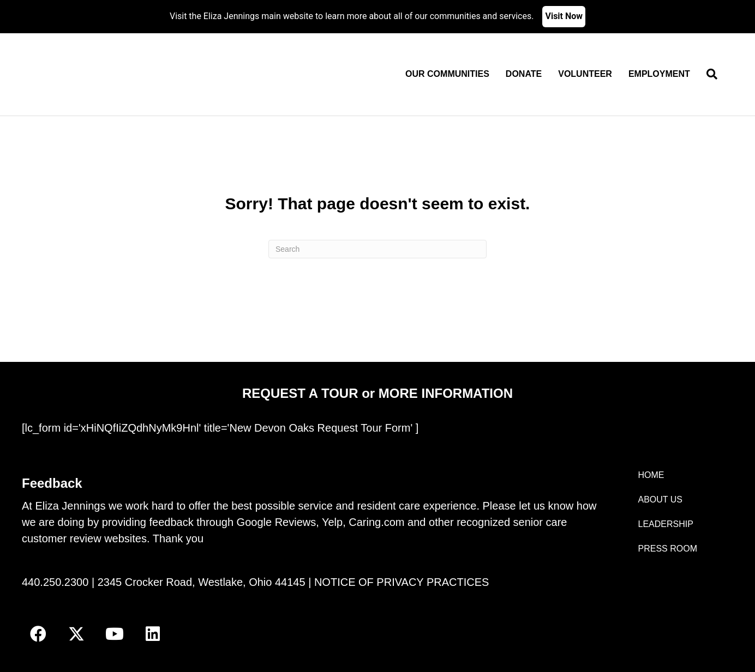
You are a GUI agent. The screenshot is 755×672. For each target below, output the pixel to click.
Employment (659, 73)
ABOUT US (660, 499)
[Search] (707, 74)
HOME (651, 475)
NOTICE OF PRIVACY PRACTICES (401, 582)
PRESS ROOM (667, 548)
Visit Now (564, 16)
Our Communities (447, 73)
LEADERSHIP (665, 524)
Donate (524, 73)
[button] (38, 633)
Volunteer (585, 73)
